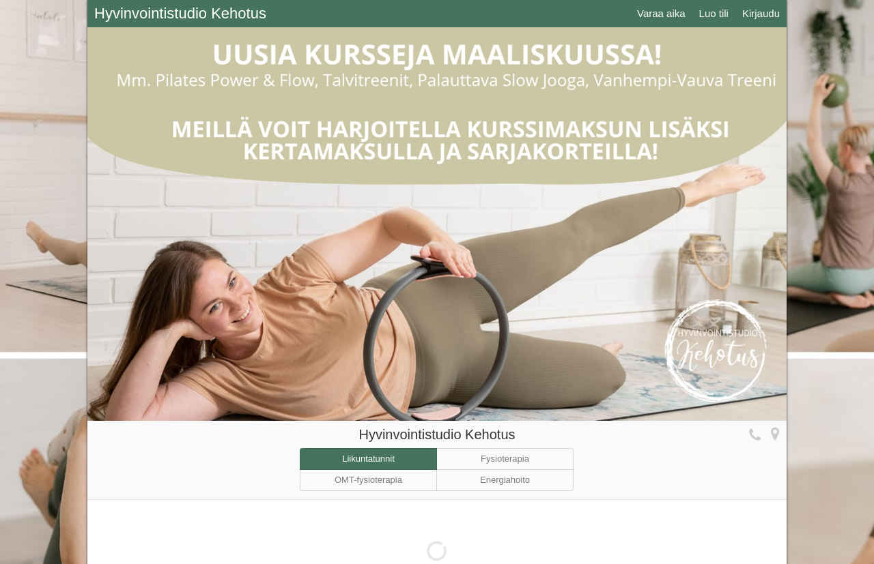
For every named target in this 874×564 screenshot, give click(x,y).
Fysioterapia (505, 459)
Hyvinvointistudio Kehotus (180, 13)
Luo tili (714, 13)
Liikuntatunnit (368, 459)
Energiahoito (505, 480)
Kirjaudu (761, 13)
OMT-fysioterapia (368, 480)
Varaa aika (661, 13)
